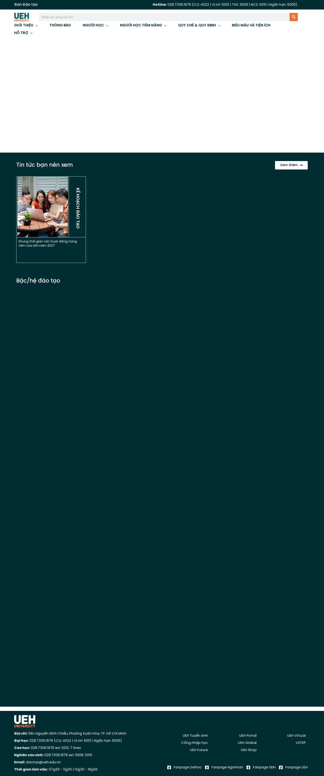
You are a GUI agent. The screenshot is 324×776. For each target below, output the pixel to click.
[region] (162, 95)
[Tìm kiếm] (294, 17)
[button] (6, 95)
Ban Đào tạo (26, 5)
